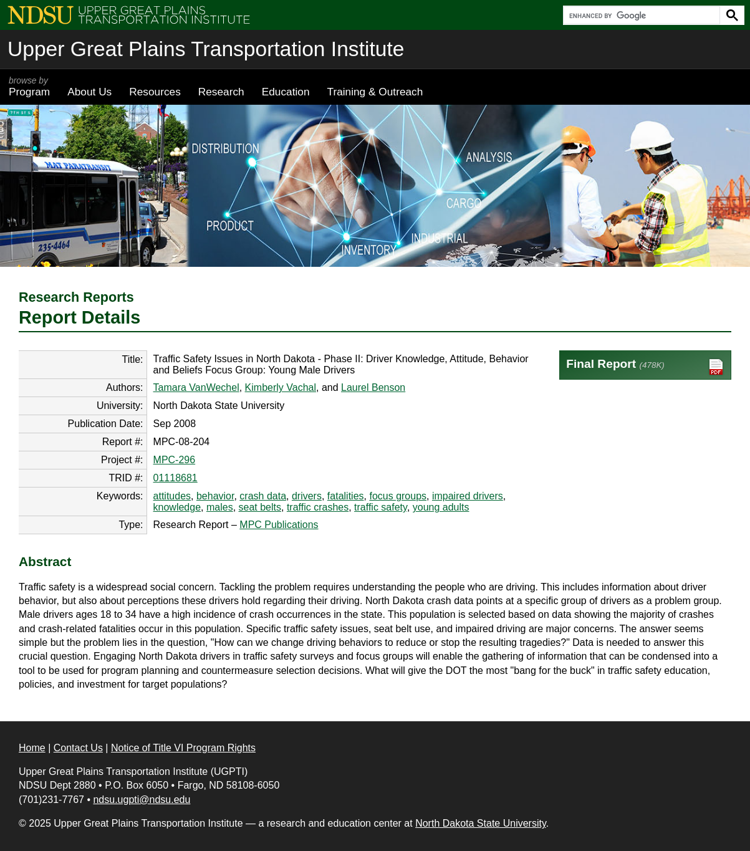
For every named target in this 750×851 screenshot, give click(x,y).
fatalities (345, 496)
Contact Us (78, 748)
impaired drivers (467, 496)
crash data (262, 496)
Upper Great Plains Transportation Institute (205, 48)
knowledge (177, 507)
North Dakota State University (480, 823)
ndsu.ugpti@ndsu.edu (141, 799)
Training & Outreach (375, 91)
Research (221, 91)
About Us (89, 91)
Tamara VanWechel (196, 387)
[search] (640, 15)
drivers (307, 496)
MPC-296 (174, 459)
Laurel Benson (373, 387)
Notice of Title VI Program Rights (183, 748)
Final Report (645, 367)
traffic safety (380, 507)
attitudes (172, 496)
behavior (215, 496)
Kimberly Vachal (280, 387)
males (219, 507)
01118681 (175, 478)
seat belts (260, 507)
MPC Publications (278, 524)
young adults (441, 507)
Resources (155, 91)
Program (29, 86)
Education (286, 91)
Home (32, 748)
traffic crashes (318, 507)
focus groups (397, 496)
